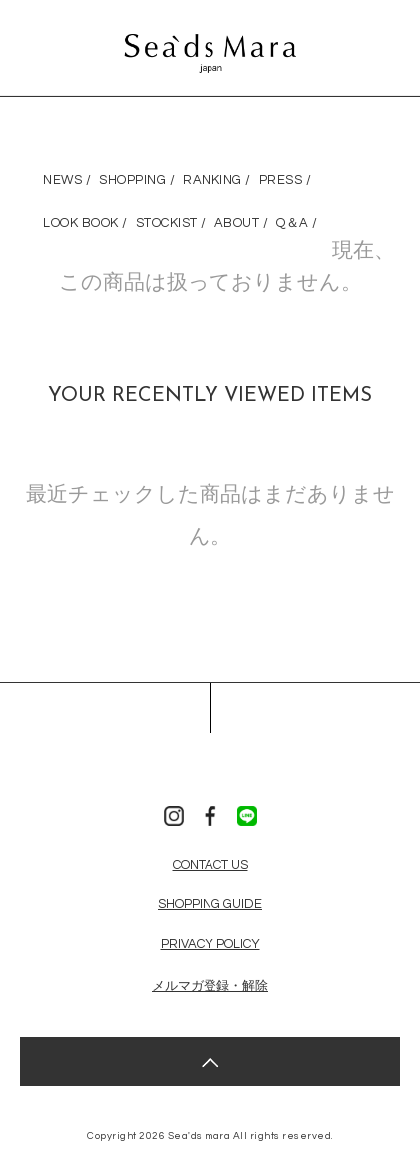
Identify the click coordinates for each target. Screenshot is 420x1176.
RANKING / (217, 180)
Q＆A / (297, 223)
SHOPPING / (137, 180)
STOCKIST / (171, 223)
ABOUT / (241, 223)
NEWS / (67, 180)
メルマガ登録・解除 (210, 986)
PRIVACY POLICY (210, 944)
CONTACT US (210, 865)
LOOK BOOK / (85, 223)
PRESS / (285, 180)
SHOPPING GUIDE (210, 904)
